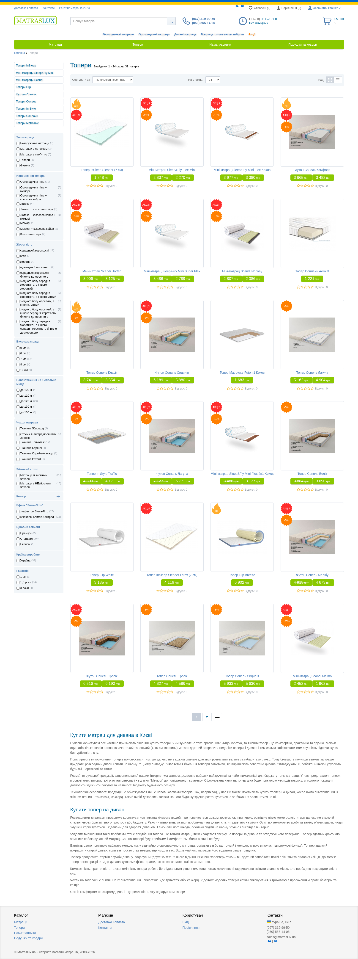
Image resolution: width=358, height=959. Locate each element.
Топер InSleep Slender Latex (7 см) (172, 575)
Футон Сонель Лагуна (172, 473)
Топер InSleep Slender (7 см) (102, 170)
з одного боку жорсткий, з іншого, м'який (37, 303)
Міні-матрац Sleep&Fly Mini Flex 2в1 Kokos (242, 473)
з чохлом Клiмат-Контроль (37, 517)
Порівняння (191, 927)
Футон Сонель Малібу (312, 575)
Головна (19, 53)
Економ (25, 544)
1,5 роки (25, 582)
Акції (251, 34)
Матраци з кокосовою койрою (222, 34)
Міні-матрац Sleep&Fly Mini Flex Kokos (242, 170)
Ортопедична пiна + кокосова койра (33, 197)
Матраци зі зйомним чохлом (33, 477)
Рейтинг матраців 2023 (74, 8)
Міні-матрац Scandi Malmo (312, 676)
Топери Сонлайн (27, 116)
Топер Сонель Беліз (312, 473)
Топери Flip (23, 87)
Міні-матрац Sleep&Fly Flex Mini (171, 170)
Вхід (186, 922)
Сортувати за (81, 79)
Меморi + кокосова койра (37, 228)
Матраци (20, 922)
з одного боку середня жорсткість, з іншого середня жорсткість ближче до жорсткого (38, 327)
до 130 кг (26, 406)
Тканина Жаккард (32, 428)
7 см (23, 358)
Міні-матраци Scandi (29, 80)
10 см (24, 370)
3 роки (24, 588)
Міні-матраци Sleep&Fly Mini (35, 73)
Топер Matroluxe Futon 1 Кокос (242, 372)
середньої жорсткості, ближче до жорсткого (34, 274)
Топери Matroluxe (27, 123)
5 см (23, 347)
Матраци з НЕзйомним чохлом (35, 485)
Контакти (49, 8)
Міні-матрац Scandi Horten (101, 271)
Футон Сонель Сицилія (172, 372)
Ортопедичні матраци (154, 34)
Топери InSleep (26, 65)
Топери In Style (26, 108)
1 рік (23, 576)
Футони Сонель (26, 94)
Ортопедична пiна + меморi (33, 189)
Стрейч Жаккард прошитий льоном (38, 436)
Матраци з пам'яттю (33, 154)
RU (243, 6)
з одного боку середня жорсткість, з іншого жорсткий (35, 284)
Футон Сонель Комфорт (312, 170)
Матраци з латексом (34, 148)
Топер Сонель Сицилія (242, 676)
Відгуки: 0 (110, 186)
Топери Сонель (26, 101)
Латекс (25, 203)
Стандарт (26, 538)
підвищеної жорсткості (35, 267)
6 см (23, 353)
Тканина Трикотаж (32, 442)
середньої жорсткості (34, 250)
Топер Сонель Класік (101, 372)
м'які (23, 256)
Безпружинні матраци (118, 34)
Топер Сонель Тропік (172, 676)
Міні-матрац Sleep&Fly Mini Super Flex (172, 271)
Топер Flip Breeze (242, 575)
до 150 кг (26, 412)
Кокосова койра (30, 234)
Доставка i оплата (26, 8)
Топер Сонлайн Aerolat (312, 271)
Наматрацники (25, 933)
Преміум (26, 533)
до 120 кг (26, 401)
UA (237, 6)
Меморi (25, 223)
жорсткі (25, 261)
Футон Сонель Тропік (102, 676)
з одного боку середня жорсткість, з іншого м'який (38, 294)
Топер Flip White (102, 575)
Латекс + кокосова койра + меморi (38, 216)
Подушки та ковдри (28, 938)
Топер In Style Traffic (102, 473)
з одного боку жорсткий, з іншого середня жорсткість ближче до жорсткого (38, 313)
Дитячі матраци (185, 34)
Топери (25, 160)
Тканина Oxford (30, 459)
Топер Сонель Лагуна (312, 372)
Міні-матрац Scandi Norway (242, 271)
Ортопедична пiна (32, 181)
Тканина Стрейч (31, 448)
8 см (23, 364)
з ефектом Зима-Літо (34, 511)
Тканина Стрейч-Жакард (36, 453)
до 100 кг (26, 390)
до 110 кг (26, 395)
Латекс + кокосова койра (36, 209)
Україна (25, 560)
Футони (25, 165)
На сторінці (195, 79)
